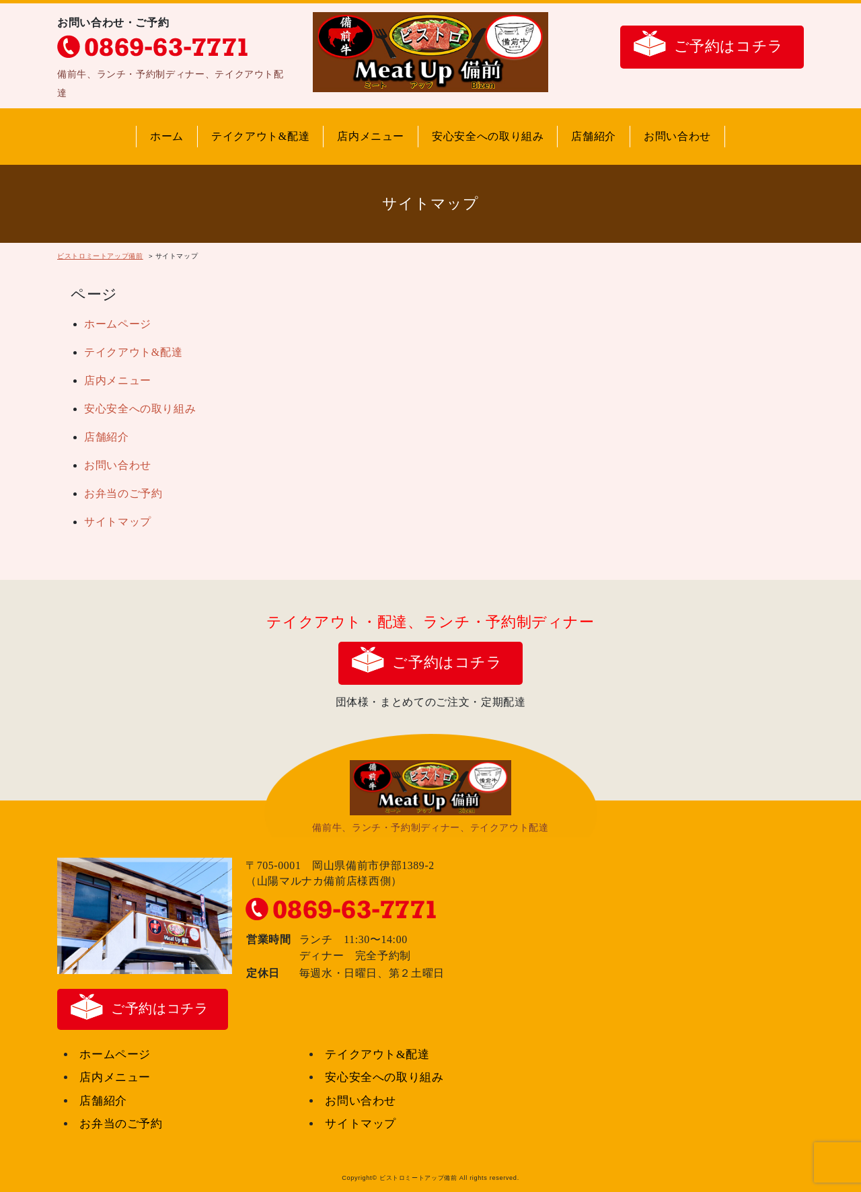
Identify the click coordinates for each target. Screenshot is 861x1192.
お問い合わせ (677, 136)
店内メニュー (370, 136)
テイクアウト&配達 (260, 136)
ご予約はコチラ (729, 46)
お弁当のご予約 (123, 493)
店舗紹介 (593, 136)
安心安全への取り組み (488, 136)
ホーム (167, 136)
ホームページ (117, 324)
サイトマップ (117, 521)
